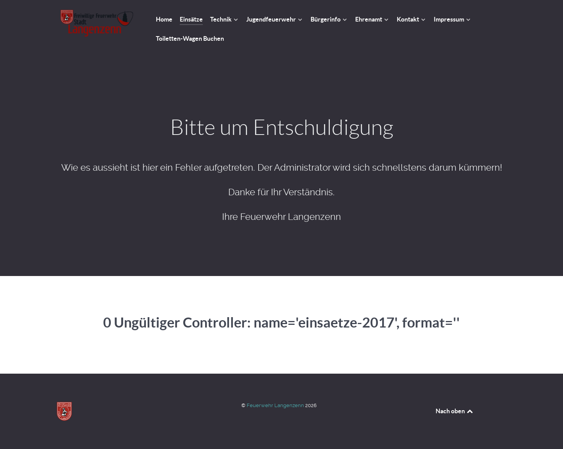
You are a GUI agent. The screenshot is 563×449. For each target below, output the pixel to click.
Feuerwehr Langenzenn (276, 405)
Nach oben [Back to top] (455, 410)
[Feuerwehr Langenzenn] (97, 23)
